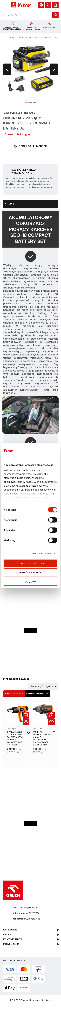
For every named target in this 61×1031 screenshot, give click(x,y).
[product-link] (18, 732)
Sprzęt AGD (46, 37)
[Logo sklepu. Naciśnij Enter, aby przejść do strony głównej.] (21, 5)
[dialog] (48, 5)
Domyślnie (47, 686)
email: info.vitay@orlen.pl (25, 907)
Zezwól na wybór (30, 572)
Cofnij (11, 37)
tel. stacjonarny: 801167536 (26, 913)
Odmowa (30, 581)
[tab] (30, 204)
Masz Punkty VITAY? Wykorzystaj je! (23, 171)
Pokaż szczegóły (41, 553)
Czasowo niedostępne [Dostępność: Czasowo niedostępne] (17, 134)
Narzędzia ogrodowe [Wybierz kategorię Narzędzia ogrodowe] (37, 693)
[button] (5, 5)
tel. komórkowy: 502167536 (26, 919)
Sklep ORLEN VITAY (28, 37)
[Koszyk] (55, 5)
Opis (11, 203)
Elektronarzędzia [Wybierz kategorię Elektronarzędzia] (14, 693)
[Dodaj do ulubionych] (30, 150)
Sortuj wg (36, 686)
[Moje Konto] (41, 5)
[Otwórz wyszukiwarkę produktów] (30, 15)
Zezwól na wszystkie (30, 563)
